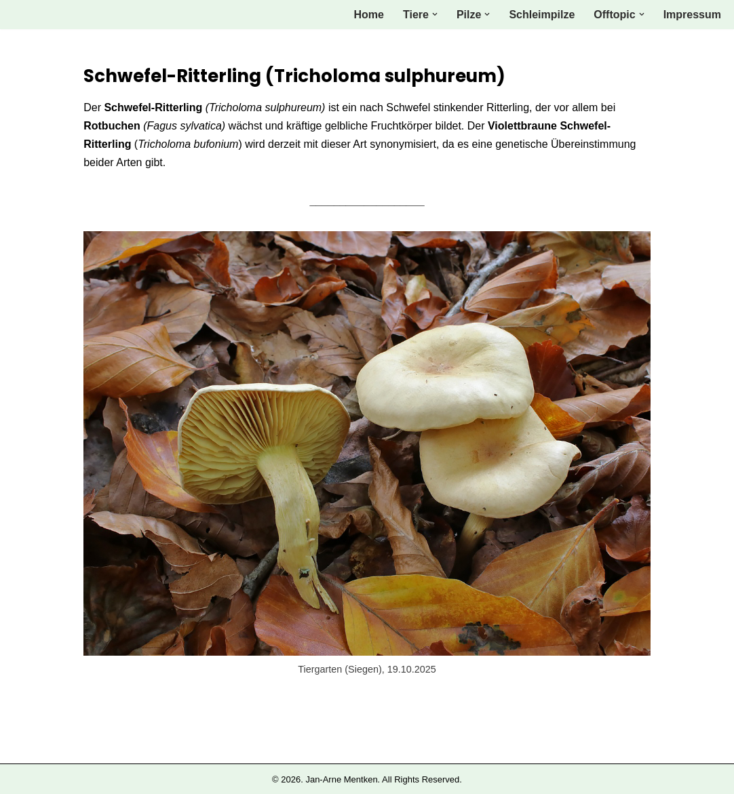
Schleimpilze (542, 14)
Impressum (692, 14)
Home (369, 14)
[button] (435, 14)
